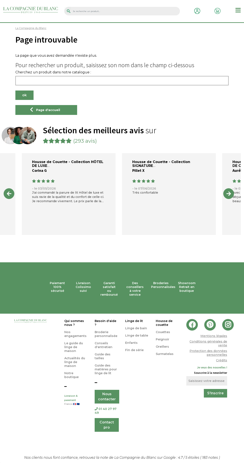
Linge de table (136, 335)
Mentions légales (213, 336)
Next (228, 193)
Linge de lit (134, 321)
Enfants (131, 343)
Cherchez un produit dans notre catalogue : (53, 72)
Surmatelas (164, 354)
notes (210, 458)
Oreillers (162, 347)
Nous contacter (107, 396)
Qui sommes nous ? (74, 323)
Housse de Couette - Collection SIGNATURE (161, 164)
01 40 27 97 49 (105, 411)
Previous (9, 193)
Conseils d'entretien (103, 345)
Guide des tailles (102, 356)
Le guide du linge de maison (73, 347)
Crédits (221, 360)
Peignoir (162, 339)
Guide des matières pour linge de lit (106, 369)
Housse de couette (164, 323)
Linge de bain (136, 328)
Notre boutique (71, 375)
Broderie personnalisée (106, 334)
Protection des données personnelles (208, 353)
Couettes (163, 332)
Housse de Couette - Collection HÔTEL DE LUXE (67, 164)
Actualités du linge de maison (74, 362)
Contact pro (107, 424)
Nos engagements (75, 334)
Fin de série (134, 350)
